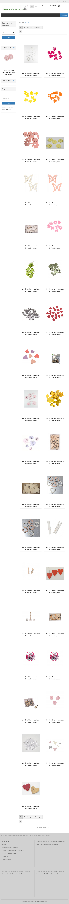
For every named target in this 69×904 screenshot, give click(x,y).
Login (8, 37)
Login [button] (65, 1)
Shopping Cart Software (28, 901)
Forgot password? (6, 109)
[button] (58, 1)
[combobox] (29, 27)
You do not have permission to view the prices (9, 72)
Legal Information (6, 859)
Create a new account (7, 107)
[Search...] (31, 6)
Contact (64, 15)
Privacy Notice (5, 856)
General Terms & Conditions (9, 853)
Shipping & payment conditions (10, 847)
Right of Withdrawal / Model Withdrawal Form (13, 850)
